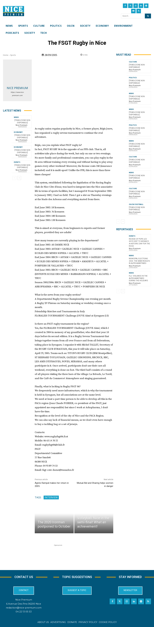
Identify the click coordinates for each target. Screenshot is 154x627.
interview (51, 497)
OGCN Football (136, 204)
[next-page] (19, 178)
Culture (133, 62)
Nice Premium (17, 88)
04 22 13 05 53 (24, 611)
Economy (18, 132)
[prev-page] (14, 178)
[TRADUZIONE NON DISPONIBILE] (22, 151)
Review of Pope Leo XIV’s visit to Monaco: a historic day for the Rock (139, 242)
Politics (133, 77)
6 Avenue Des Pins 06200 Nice (23, 603)
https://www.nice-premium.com (17, 93)
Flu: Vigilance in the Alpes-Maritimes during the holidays (138, 278)
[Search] (148, 16)
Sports (13, 55)
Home (5, 55)
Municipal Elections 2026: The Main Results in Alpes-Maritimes (139, 261)
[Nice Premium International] (13, 11)
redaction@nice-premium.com (24, 607)
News (16, 117)
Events (17, 162)
